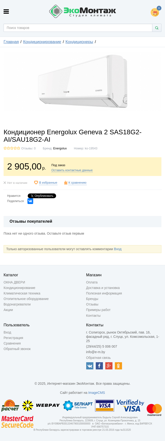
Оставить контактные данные (72, 170)
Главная (11, 42)
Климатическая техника (22, 293)
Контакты (93, 315)
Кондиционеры (79, 42)
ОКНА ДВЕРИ (14, 282)
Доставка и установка (103, 288)
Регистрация (13, 338)
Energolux (60, 148)
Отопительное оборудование (26, 299)
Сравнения (12, 343)
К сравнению (77, 182)
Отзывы (92, 304)
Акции (8, 310)
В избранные (48, 182)
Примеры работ (98, 310)
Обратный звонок (17, 349)
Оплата (92, 282)
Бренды (92, 299)
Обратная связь (98, 358)
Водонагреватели (17, 304)
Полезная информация (104, 293)
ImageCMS (96, 393)
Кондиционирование (42, 42)
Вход (118, 249)
